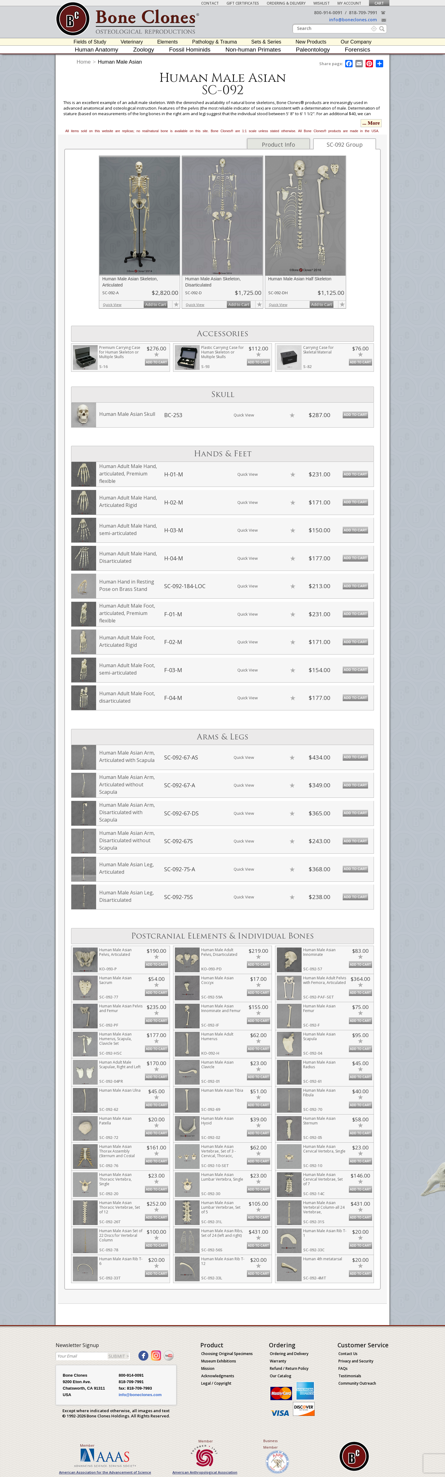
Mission (207, 1368)
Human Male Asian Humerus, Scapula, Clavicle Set (115, 1038)
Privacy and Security (355, 1361)
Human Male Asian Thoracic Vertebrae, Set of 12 (119, 1207)
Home (84, 62)
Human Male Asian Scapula (319, 1036)
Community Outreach (357, 1383)
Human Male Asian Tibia (222, 1090)
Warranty (278, 1361)
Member (87, 1445)
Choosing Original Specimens (227, 1353)
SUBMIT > (118, 1356)
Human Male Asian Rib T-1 (324, 1233)
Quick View (112, 304)
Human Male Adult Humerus (217, 1036)
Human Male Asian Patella (115, 1121)
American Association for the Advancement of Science (105, 1472)
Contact (210, 3)
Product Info (278, 144)
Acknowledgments (217, 1376)
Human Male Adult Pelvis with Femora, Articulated (324, 980)
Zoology (143, 49)
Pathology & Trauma (214, 41)
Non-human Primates (253, 49)
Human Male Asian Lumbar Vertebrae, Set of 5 (220, 1207)
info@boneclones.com (353, 20)
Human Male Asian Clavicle (217, 1064)
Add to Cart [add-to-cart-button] (155, 304)
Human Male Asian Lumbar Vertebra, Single (222, 1177)
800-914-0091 (328, 12)
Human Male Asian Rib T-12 (222, 1261)
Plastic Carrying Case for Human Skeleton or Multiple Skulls (222, 352)
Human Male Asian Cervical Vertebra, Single (324, 1149)
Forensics (357, 49)
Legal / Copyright (216, 1383)
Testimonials (349, 1376)
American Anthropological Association (204, 1472)
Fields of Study (90, 41)
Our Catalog (280, 1376)
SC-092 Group (345, 144)
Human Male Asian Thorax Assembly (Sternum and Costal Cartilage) (117, 1153)
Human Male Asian (120, 62)
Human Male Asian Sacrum (115, 980)
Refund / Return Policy (289, 1368)
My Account (349, 3)
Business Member (270, 1444)
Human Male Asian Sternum (319, 1121)
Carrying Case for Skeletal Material (318, 350)
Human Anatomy (96, 49)
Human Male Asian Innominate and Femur (221, 1008)
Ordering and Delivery (289, 1353)
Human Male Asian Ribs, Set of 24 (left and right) (222, 1233)
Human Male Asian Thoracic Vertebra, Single (115, 1179)
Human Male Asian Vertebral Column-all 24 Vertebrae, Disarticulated (324, 1209)
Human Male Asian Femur (319, 1008)
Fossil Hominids (189, 49)
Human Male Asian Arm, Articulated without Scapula (127, 784)
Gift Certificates (243, 3)
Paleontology (313, 49)
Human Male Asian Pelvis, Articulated (115, 952)
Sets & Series (266, 41)
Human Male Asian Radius (319, 1064)
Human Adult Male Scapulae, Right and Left (120, 1064)
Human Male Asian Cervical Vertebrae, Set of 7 (323, 1179)
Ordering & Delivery (286, 3)
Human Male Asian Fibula (319, 1093)
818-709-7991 (363, 12)
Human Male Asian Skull (127, 414)
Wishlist (321, 3)
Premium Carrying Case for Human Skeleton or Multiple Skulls (119, 352)
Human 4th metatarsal (322, 1259)
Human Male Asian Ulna (120, 1090)
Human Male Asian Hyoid (217, 1121)
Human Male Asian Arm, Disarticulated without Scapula (127, 840)
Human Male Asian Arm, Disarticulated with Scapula (127, 812)
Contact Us (348, 1353)
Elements (167, 41)
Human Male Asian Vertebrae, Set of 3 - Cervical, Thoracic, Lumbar (218, 1153)
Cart (379, 3)
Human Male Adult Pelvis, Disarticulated (219, 952)
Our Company (356, 41)
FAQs (343, 1368)
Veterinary (132, 41)
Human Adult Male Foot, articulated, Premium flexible (127, 613)
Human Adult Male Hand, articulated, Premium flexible (128, 473)
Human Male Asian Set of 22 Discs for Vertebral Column (120, 1235)
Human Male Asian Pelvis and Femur (120, 1008)
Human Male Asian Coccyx (217, 980)
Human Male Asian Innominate (319, 952)
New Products (310, 41)
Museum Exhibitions (218, 1361)
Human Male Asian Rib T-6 (120, 1261)
